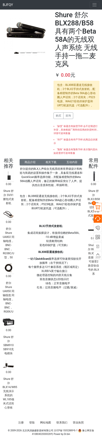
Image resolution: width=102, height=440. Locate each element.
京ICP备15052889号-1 (65, 430)
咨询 (68, 115)
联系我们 (61, 422)
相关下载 (51, 162)
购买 (58, 115)
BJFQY (8, 5)
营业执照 (78, 422)
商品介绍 (30, 162)
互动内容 (72, 162)
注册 (21, 422)
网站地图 (45, 422)
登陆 (32, 422)
